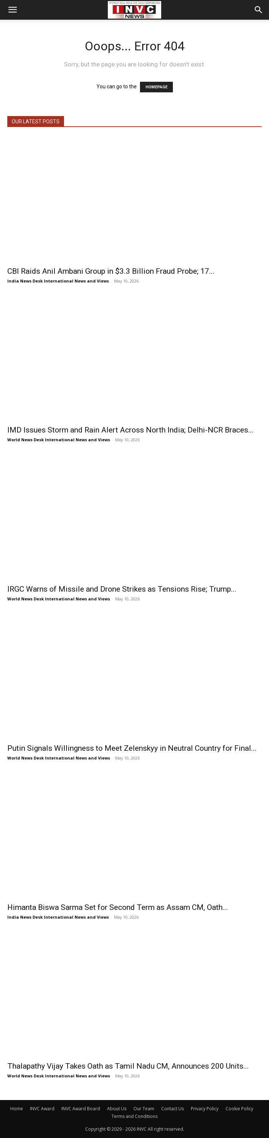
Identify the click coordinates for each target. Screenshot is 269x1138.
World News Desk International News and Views (58, 439)
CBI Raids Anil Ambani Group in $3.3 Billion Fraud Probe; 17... (111, 271)
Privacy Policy (205, 1109)
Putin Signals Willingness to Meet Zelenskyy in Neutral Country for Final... (132, 748)
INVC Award (42, 1109)
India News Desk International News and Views (58, 281)
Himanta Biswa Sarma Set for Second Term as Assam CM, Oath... (117, 907)
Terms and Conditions (134, 1116)
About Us (116, 1109)
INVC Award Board (80, 1109)
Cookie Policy (239, 1109)
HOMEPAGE (156, 87)
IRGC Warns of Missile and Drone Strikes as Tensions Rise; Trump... (121, 589)
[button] (12, 10)
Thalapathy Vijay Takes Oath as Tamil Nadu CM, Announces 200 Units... (128, 1066)
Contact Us (172, 1109)
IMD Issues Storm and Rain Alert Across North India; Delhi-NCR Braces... (130, 430)
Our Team (143, 1109)
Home (16, 1109)
